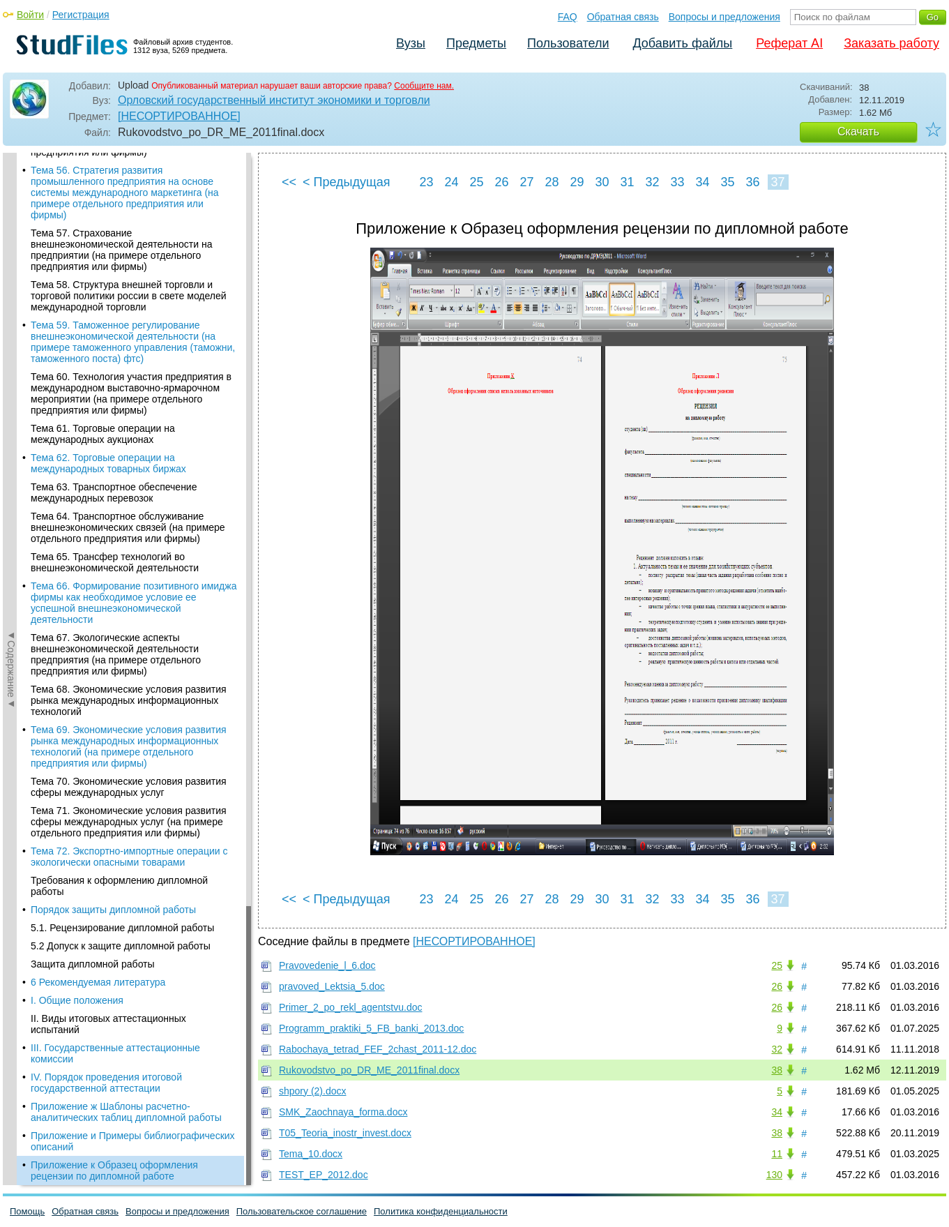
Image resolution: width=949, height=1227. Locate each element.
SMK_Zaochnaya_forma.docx (343, 1111)
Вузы (410, 43)
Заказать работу (891, 43)
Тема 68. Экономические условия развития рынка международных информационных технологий (129, 156)
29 (577, 182)
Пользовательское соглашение (301, 1211)
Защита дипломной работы (93, 420)
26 (501, 182)
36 (752, 182)
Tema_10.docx (310, 1153)
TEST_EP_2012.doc (323, 1174)
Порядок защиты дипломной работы (113, 365)
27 (526, 182)
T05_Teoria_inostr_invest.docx (345, 1132)
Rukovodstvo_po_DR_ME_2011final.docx (369, 1070)
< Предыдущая (346, 182)
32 (652, 182)
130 (774, 1174)
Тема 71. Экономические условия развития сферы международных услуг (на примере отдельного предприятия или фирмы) (129, 277)
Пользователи (568, 43)
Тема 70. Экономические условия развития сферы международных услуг (129, 243)
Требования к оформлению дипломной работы (119, 342)
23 (426, 182)
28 (552, 182)
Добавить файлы (682, 43)
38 (776, 1070)
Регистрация (80, 14)
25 (476, 182)
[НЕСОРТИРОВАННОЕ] (179, 116)
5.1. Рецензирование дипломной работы (122, 383)
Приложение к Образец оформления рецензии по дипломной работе (114, 626)
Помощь (27, 1211)
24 (451, 182)
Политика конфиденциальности (441, 1211)
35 (727, 182)
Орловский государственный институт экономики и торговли (274, 100)
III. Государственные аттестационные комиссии (115, 509)
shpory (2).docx (312, 1091)
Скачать (858, 131)
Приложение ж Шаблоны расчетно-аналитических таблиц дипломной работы (126, 568)
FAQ (567, 16)
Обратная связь (623, 16)
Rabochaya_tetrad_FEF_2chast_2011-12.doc (377, 1049)
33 (677, 182)
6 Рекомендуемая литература (98, 438)
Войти (30, 14)
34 (702, 182)
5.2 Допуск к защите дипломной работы (121, 401)
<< (289, 182)
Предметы (476, 43)
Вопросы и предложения (724, 16)
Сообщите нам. (424, 86)
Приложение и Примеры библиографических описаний (133, 597)
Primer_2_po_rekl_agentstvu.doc (350, 1007)
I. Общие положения (77, 456)
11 (776, 1153)
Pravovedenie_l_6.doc (327, 965)
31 (627, 182)
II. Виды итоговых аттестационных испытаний (108, 480)
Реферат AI (789, 43)
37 (777, 182)
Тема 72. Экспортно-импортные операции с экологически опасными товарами (129, 312)
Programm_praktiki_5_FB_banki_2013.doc (371, 1028)
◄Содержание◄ (11, 397)
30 (602, 182)
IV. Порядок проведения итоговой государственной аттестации (106, 538)
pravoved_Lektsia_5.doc (332, 986)
